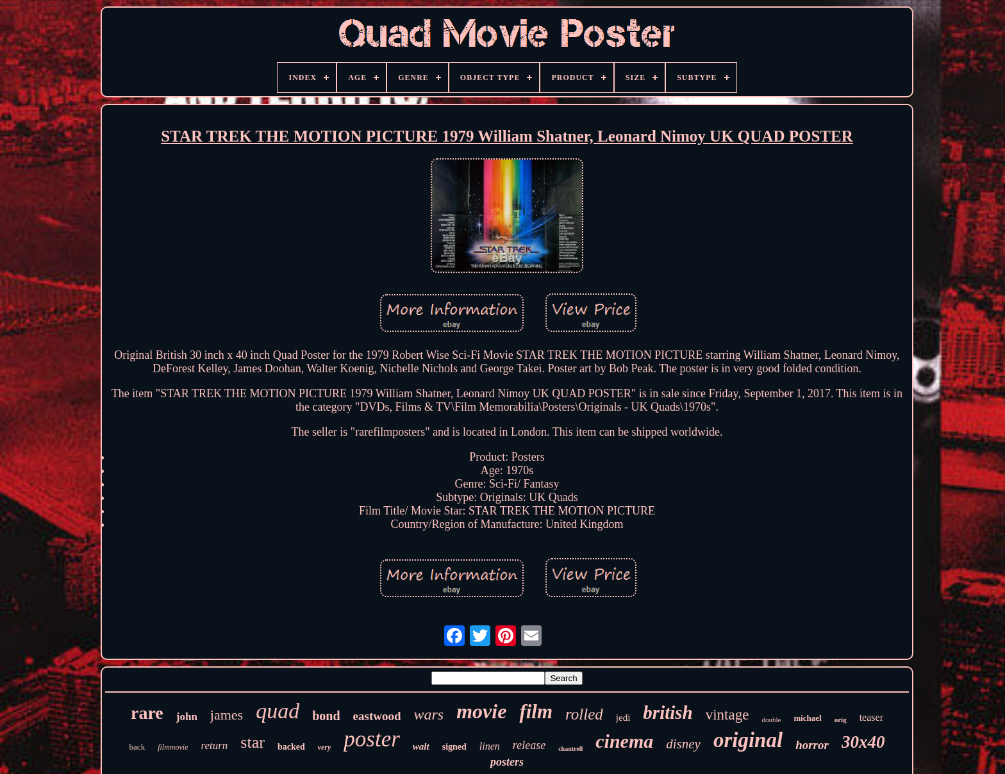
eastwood (377, 716)
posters (507, 761)
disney (683, 744)
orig (841, 719)
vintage (727, 715)
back (137, 747)
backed (291, 747)
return (214, 745)
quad (277, 711)
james (226, 715)
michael (807, 718)
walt (421, 746)
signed (454, 747)
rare (147, 713)
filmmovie (173, 747)
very (324, 747)
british (667, 712)
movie (481, 711)
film (535, 711)
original (748, 740)
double (771, 719)
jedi (623, 717)
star (252, 742)
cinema (624, 741)
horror (812, 745)
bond (326, 716)
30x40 (863, 742)
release (529, 745)
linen (489, 746)
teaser (871, 717)
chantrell (570, 748)
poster (372, 739)
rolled (584, 714)
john (186, 717)
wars (429, 714)
